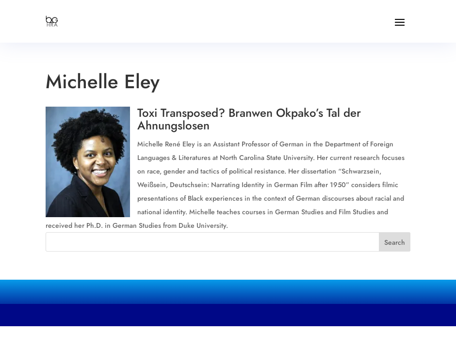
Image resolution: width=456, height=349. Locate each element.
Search (394, 242)
